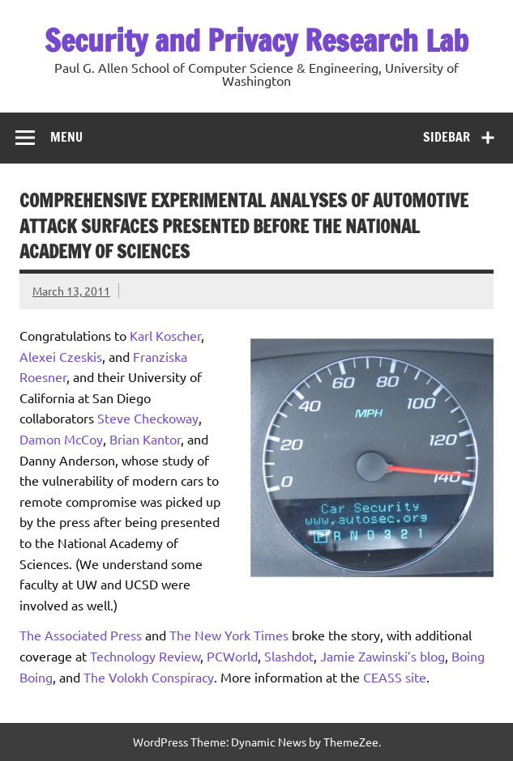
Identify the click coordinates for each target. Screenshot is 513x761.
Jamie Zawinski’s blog (382, 656)
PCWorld (232, 656)
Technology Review (145, 656)
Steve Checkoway (148, 418)
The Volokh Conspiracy (148, 677)
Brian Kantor (145, 439)
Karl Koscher (165, 335)
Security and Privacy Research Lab (256, 40)
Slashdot (289, 656)
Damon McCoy (61, 439)
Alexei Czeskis (60, 356)
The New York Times (229, 635)
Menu (66, 137)
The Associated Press (80, 635)
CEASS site (394, 677)
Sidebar (446, 137)
